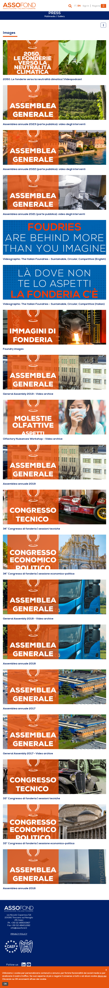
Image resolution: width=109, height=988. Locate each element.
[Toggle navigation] (103, 6)
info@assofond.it (19, 928)
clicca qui (102, 976)
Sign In (86, 5)
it (75, 6)
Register (96, 5)
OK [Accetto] (5, 984)
